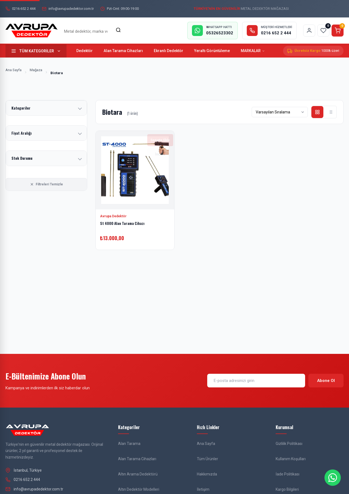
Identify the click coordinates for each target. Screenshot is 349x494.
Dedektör (84, 51)
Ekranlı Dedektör (168, 51)
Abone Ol (326, 380)
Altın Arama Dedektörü (138, 474)
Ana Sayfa (13, 70)
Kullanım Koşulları (291, 459)
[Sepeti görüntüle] (338, 31)
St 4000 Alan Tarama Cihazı (123, 223)
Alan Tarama (129, 443)
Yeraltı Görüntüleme (212, 51)
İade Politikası (287, 474)
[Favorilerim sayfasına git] (323, 31)
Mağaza (36, 70)
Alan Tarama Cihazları (123, 51)
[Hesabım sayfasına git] (309, 31)
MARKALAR (253, 51)
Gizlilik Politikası (289, 443)
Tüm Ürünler (207, 459)
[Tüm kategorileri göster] (36, 51)
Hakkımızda (207, 474)
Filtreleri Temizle (46, 184)
